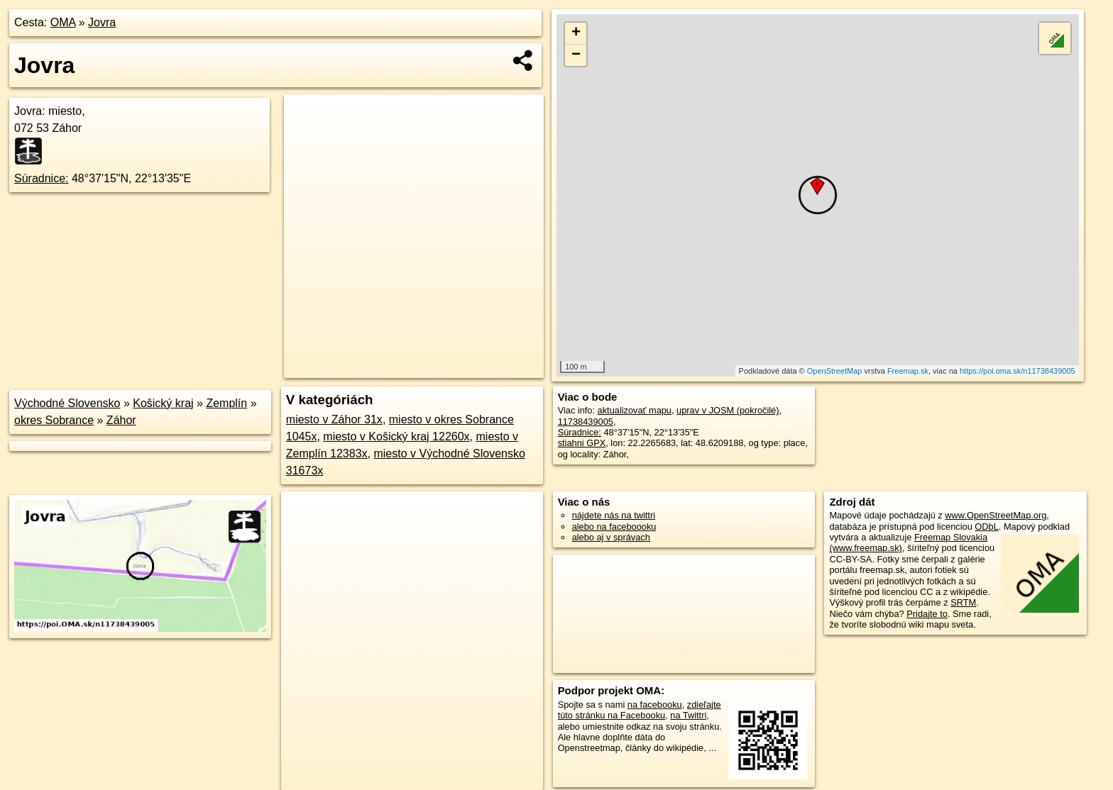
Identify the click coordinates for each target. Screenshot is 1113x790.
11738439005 (585, 421)
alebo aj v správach (611, 537)
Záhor (121, 420)
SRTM (963, 602)
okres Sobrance (54, 420)
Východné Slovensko (67, 403)
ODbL (986, 526)
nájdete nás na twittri (613, 515)
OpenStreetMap (834, 371)
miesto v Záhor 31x (334, 419)
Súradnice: (41, 178)
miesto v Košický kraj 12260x (396, 436)
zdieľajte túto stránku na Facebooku (639, 710)
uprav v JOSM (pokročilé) (727, 410)
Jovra (102, 22)
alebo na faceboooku (614, 526)
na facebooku (654, 704)
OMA (63, 22)
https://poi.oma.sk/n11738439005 (1017, 371)
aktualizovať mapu (634, 410)
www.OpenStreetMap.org (995, 515)
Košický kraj (163, 403)
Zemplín (226, 403)
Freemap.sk (907, 371)
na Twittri (688, 715)
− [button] (576, 55)
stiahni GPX (582, 443)
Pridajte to (927, 613)
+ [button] (576, 33)
